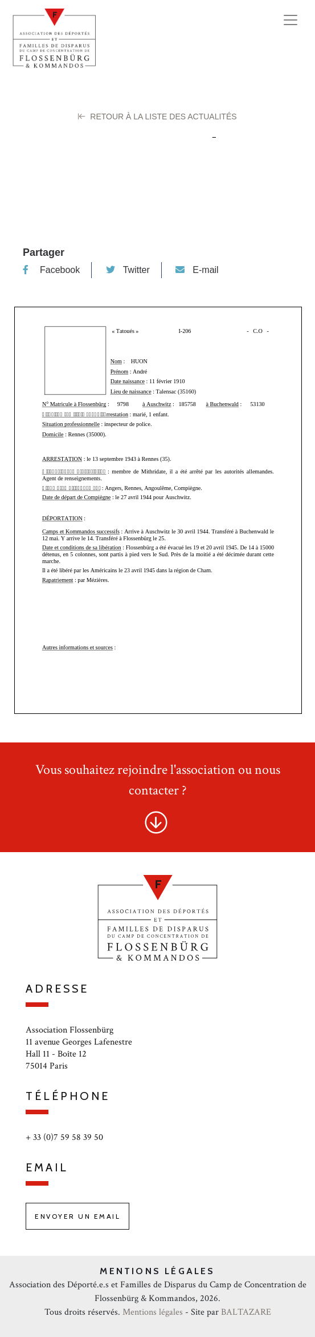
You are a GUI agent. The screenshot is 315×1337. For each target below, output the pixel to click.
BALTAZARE (246, 1312)
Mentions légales (152, 1312)
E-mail (196, 270)
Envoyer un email (77, 1216)
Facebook (51, 270)
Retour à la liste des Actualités (157, 116)
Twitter (128, 270)
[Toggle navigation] (290, 20)
